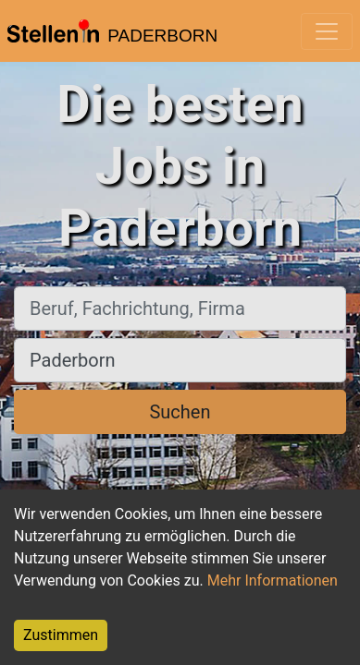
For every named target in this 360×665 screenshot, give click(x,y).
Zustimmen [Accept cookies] (60, 635)
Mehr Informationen (272, 580)
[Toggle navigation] (327, 31)
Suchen (179, 412)
